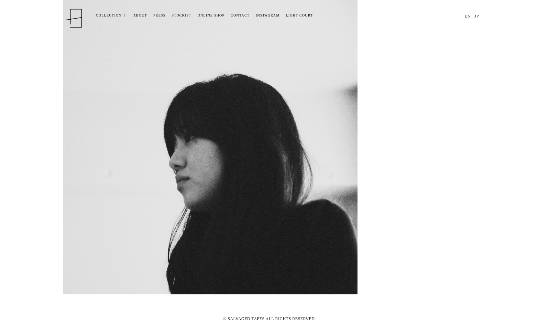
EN (468, 16)
